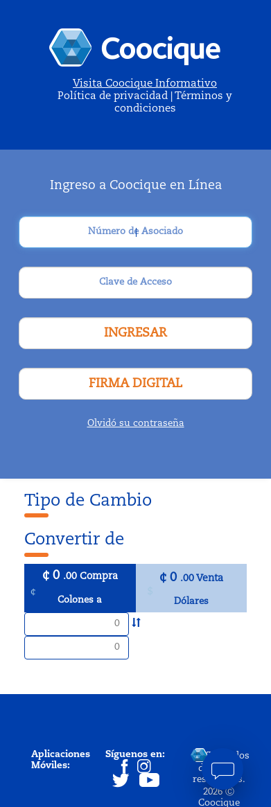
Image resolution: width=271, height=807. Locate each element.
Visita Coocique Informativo (145, 83)
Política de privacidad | (116, 96)
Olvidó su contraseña (135, 423)
